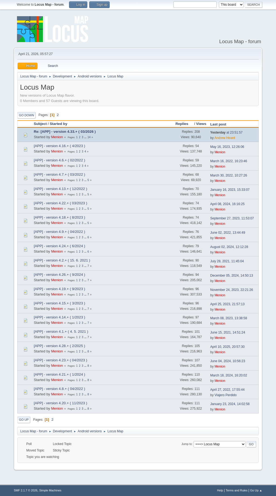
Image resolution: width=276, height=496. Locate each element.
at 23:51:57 (226, 132)
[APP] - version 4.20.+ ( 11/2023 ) (60, 403)
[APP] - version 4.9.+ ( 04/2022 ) (59, 232)
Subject (40, 124)
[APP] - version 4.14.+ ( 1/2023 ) (59, 317)
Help (220, 490)
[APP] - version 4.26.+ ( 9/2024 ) (59, 275)
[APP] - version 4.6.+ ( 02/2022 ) (59, 160)
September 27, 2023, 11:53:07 (232, 218)
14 (89, 137)
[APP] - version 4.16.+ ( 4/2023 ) (59, 146)
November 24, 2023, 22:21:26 (231, 290)
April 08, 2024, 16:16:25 (227, 204)
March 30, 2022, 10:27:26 (228, 175)
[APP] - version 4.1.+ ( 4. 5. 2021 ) (61, 331)
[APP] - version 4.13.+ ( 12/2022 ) (60, 189)
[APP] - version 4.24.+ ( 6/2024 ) (59, 246)
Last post (218, 124)
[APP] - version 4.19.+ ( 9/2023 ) (59, 289)
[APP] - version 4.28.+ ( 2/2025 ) (59, 346)
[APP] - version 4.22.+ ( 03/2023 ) (60, 203)
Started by (58, 124)
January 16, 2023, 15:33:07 (230, 190)
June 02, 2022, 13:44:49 (227, 233)
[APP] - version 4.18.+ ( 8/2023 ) (59, 217)
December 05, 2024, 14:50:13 (231, 275)
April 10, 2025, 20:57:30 (227, 347)
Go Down (26, 115)
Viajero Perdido (226, 395)
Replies (184, 124)
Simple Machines (50, 490)
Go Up (24, 419)
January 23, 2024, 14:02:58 (230, 404)
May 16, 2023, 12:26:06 (227, 147)
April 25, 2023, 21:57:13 (227, 304)
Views (201, 124)
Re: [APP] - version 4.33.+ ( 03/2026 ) (65, 132)
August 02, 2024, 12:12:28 (229, 247)
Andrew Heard (224, 138)
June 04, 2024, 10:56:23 (227, 361)
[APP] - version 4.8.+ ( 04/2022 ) (59, 389)
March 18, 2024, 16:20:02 (228, 375)
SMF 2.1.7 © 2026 (25, 490)
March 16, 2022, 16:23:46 (228, 161)
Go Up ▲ (256, 490)
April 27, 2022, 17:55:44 (227, 390)
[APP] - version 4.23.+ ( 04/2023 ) (60, 360)
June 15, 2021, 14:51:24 (227, 332)
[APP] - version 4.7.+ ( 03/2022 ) (59, 174)
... (85, 137)
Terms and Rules (236, 490)
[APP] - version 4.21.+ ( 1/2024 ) (59, 374)
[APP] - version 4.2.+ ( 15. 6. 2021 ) (62, 260)
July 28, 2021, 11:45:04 (227, 261)
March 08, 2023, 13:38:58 (228, 318)
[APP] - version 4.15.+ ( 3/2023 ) (59, 303)
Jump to (186, 444)
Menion (57, 137)
